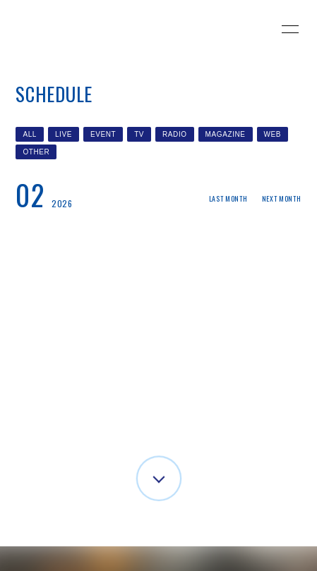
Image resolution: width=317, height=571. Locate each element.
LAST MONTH (228, 198)
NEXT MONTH (281, 198)
